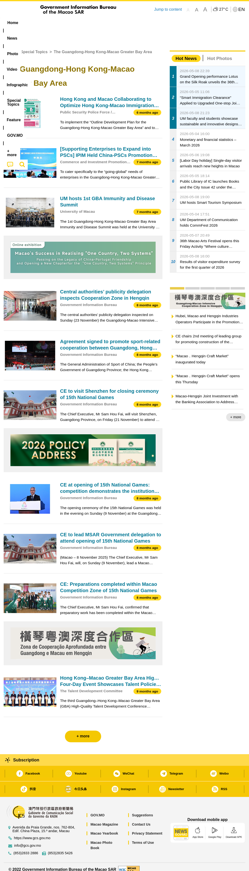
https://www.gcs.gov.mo (32, 832)
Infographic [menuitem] (99, 23)
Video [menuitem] (74, 23)
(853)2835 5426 (60, 847)
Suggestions (142, 810)
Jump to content (168, 9)
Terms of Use (143, 837)
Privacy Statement (147, 828)
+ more (235, 412)
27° (223, 9)
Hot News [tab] (186, 52)
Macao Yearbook (104, 828)
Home (9, 46)
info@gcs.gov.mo (27, 840)
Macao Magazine (104, 819)
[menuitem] (33, 22)
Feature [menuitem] (163, 23)
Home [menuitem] (12, 23)
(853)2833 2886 (25, 847)
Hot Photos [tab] (219, 52)
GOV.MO (97, 810)
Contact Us (141, 819)
